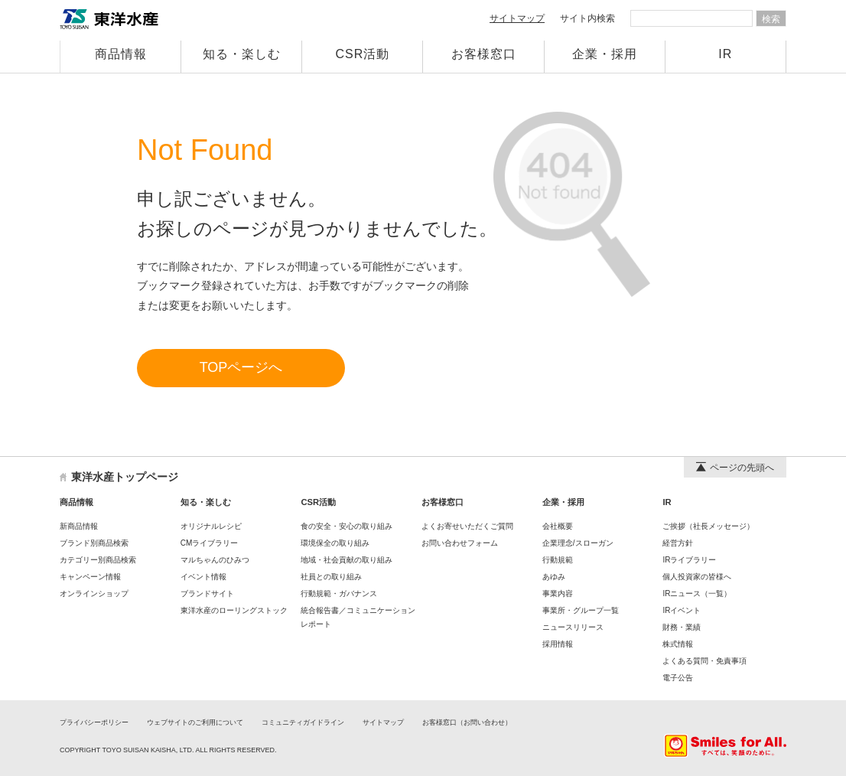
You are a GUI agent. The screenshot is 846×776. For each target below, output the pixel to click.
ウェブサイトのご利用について (195, 722)
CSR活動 (363, 53)
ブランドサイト (207, 593)
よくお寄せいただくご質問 (467, 526)
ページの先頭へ (735, 467)
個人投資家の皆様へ (696, 576)
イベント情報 (203, 576)
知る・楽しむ (242, 53)
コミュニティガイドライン (303, 722)
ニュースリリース (573, 627)
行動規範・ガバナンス (339, 593)
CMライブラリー (210, 543)
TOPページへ (241, 367)
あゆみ (553, 576)
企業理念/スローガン (577, 543)
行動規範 (557, 560)
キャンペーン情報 (90, 576)
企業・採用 (604, 53)
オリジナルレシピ (211, 526)
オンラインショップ (94, 593)
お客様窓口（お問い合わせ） (467, 722)
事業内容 (557, 593)
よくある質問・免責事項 (704, 661)
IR (725, 53)
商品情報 (121, 53)
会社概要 (557, 526)
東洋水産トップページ (124, 477)
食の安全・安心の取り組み (346, 526)
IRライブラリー (689, 560)
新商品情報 (79, 526)
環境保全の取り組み (335, 543)
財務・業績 (681, 627)
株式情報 (677, 644)
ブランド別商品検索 (94, 543)
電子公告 (677, 677)
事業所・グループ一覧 (580, 610)
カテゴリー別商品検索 (98, 560)
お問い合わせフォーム (459, 543)
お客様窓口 (483, 53)
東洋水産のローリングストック (234, 610)
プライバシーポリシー (94, 722)
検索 (771, 19)
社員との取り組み (331, 576)
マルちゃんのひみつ (215, 560)
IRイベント (681, 610)
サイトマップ (517, 18)
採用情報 (557, 644)
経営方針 (677, 543)
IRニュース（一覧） (696, 593)
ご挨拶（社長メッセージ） (708, 526)
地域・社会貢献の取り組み (346, 560)
